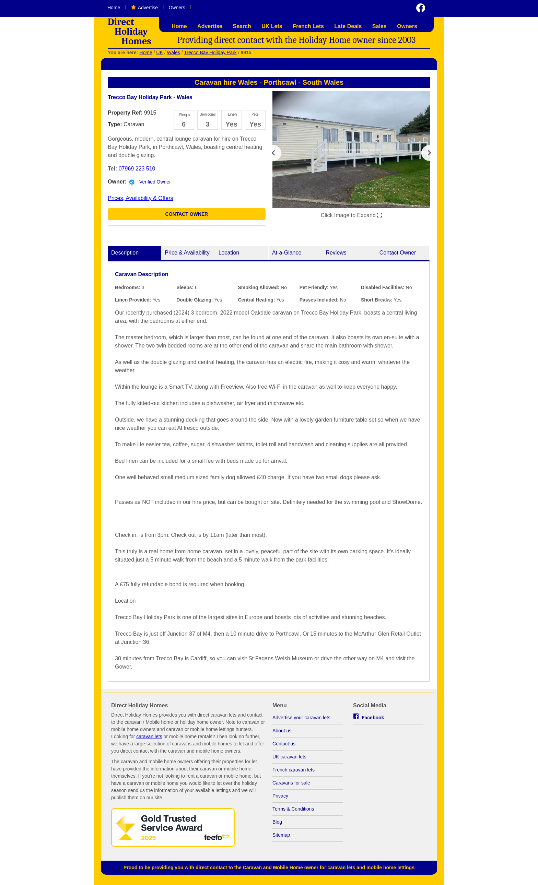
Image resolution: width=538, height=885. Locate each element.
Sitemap (281, 838)
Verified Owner (155, 182)
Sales (379, 26)
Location (229, 256)
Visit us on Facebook (420, 7)
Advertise (148, 7)
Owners (176, 7)
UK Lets (271, 26)
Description (125, 256)
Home (113, 7)
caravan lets (149, 740)
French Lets (308, 26)
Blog (277, 825)
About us (281, 734)
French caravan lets (293, 773)
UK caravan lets (289, 760)
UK (159, 52)
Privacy (280, 799)
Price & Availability (187, 256)
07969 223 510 (137, 169)
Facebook (373, 721)
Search (242, 26)
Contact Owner (186, 217)
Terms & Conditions (293, 812)
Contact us (283, 747)
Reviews (336, 256)
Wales (173, 52)
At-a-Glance (286, 256)
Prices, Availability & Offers (140, 198)
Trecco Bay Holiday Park (210, 52)
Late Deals (348, 26)
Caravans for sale (291, 786)
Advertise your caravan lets (301, 721)
